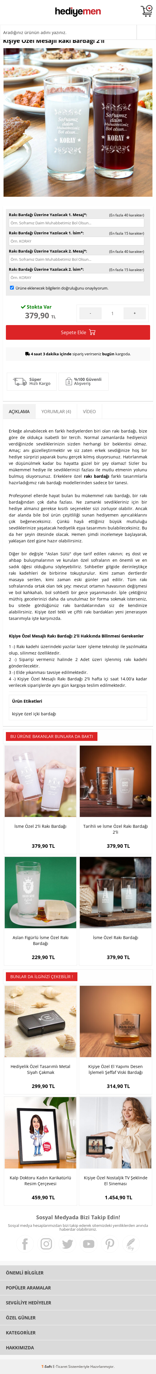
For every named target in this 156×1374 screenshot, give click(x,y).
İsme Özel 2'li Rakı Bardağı (40, 826)
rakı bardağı (96, 476)
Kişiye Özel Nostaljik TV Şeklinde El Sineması (115, 1180)
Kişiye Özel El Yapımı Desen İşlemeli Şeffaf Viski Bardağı (115, 1069)
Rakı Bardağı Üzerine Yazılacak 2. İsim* (46, 269)
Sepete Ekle (78, 332)
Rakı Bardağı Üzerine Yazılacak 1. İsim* (46, 233)
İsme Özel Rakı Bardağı (115, 937)
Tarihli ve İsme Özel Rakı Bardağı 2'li (115, 829)
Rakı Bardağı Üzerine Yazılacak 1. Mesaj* (47, 214)
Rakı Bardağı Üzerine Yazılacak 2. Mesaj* (47, 251)
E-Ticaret (60, 1366)
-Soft (47, 1366)
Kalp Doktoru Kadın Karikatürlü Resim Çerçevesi (40, 1180)
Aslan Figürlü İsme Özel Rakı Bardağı (41, 940)
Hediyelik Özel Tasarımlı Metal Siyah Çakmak (40, 1069)
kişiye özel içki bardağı (34, 714)
